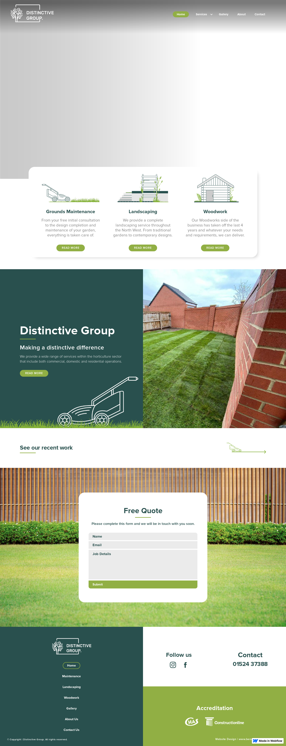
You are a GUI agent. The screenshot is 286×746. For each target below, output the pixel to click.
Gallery (223, 14)
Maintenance (71, 676)
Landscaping (72, 687)
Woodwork (71, 698)
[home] (32, 13)
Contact (260, 14)
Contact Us (71, 730)
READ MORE (70, 248)
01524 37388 (250, 664)
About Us (71, 719)
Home (181, 14)
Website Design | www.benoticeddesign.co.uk (245, 739)
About (241, 14)
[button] (202, 14)
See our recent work (46, 447)
